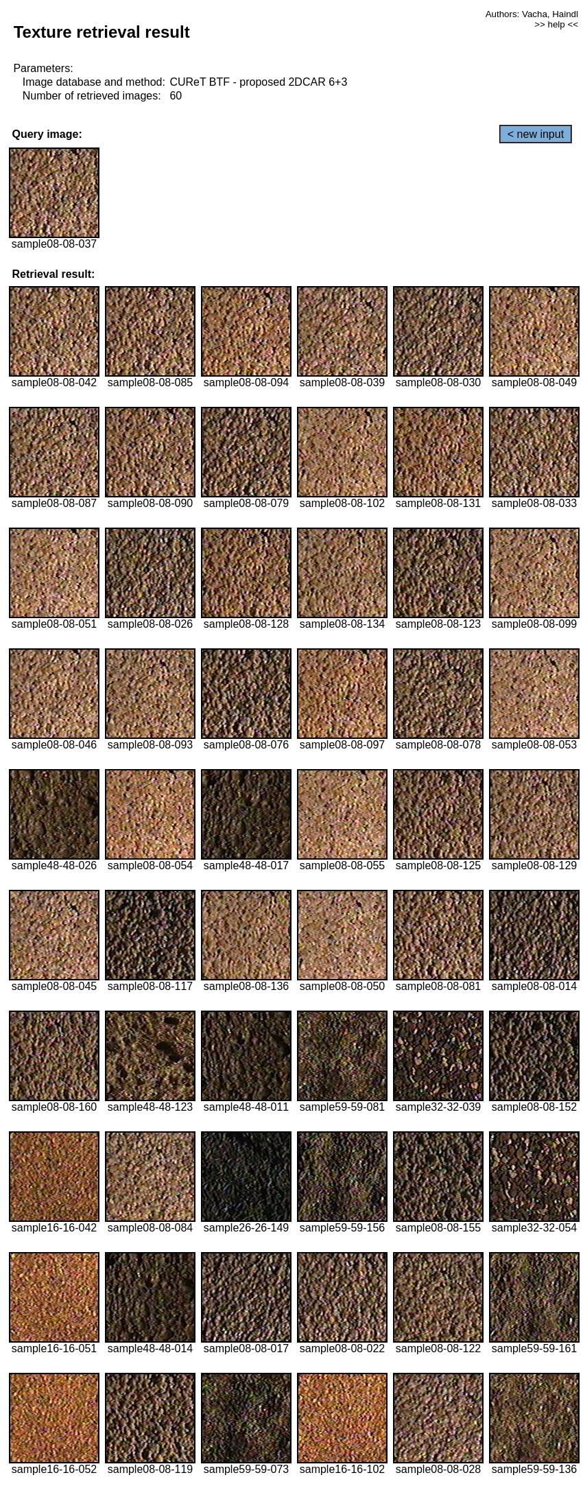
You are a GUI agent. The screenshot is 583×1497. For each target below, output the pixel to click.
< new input (536, 134)
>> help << (556, 24)
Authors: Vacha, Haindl (532, 14)
